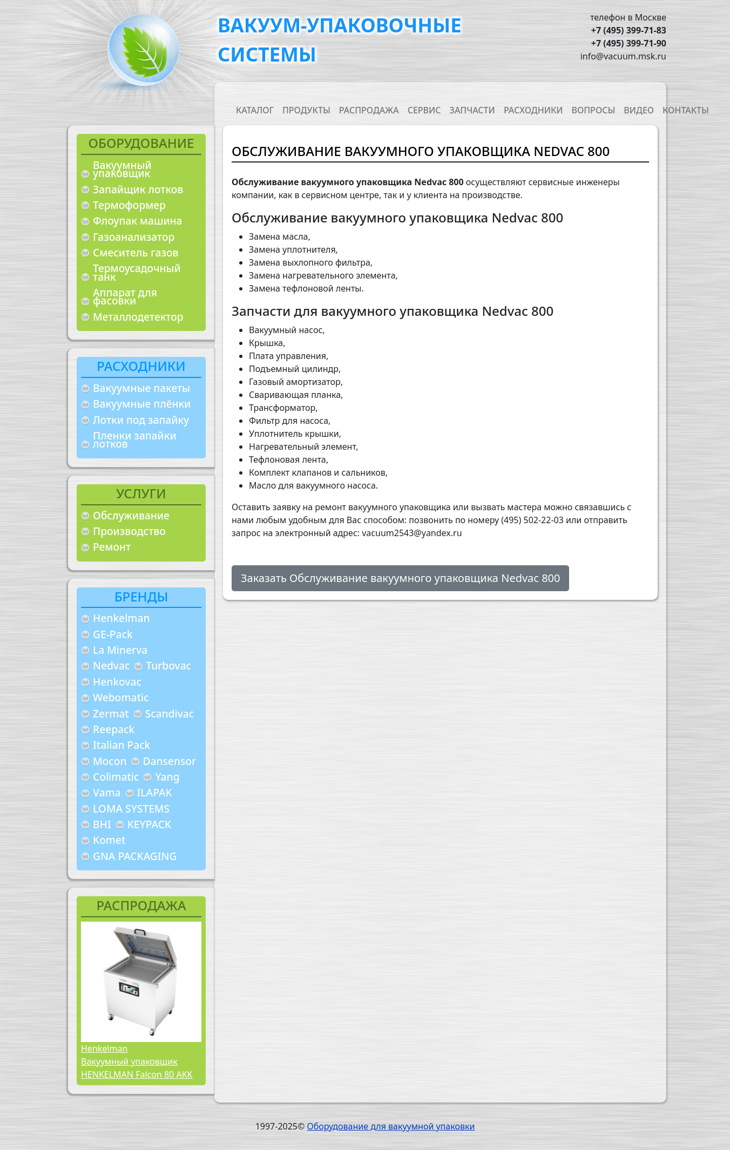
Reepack (113, 729)
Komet (109, 839)
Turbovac (168, 665)
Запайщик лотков (138, 189)
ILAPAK (154, 792)
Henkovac (117, 681)
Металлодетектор (138, 316)
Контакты (686, 110)
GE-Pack (113, 634)
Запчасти (472, 110)
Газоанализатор (133, 236)
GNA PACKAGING (135, 856)
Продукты (306, 110)
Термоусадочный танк (137, 272)
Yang (167, 776)
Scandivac (169, 713)
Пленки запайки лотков (135, 440)
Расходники (533, 110)
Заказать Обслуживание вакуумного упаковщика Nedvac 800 (400, 578)
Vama (107, 792)
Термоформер (129, 205)
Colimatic (116, 776)
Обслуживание (131, 515)
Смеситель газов (136, 252)
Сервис (424, 110)
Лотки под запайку (141, 419)
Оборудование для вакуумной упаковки (391, 1126)
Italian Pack (121, 744)
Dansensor (170, 761)
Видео (639, 110)
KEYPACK (149, 824)
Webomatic (120, 697)
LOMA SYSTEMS (131, 808)
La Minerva (120, 649)
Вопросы (594, 110)
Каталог (255, 110)
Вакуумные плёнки (142, 403)
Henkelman (121, 618)
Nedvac (111, 665)
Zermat (111, 713)
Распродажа (369, 110)
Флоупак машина (137, 220)
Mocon (110, 761)
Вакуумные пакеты (141, 388)
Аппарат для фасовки (125, 297)
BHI (102, 824)
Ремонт (112, 546)
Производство (129, 531)
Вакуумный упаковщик (122, 169)
